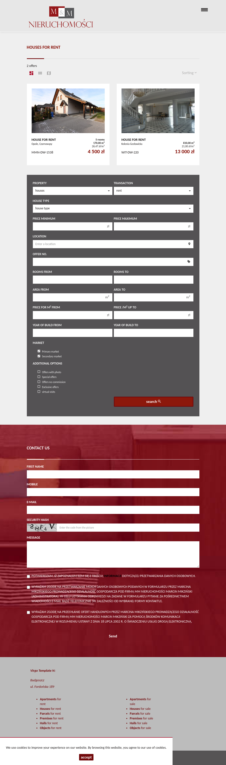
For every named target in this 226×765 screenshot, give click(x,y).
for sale (140, 709)
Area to (119, 290)
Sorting (189, 72)
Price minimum (44, 219)
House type (41, 201)
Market (38, 343)
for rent (50, 709)
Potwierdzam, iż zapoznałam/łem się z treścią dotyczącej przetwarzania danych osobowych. (114, 576)
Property (40, 183)
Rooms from (42, 272)
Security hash (38, 520)
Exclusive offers (48, 386)
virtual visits (46, 392)
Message (33, 538)
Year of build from (47, 325)
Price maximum (125, 219)
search (153, 401)
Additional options (47, 363)
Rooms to (121, 272)
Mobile (32, 484)
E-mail (32, 502)
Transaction (123, 183)
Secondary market (50, 356)
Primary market (48, 351)
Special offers (47, 377)
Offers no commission (52, 382)
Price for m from (46, 307)
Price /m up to (125, 307)
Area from (41, 290)
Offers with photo (49, 372)
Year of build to (126, 325)
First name (35, 467)
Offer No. (40, 254)
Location (39, 236)
